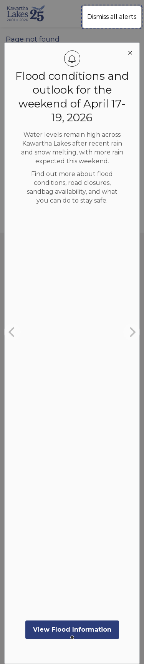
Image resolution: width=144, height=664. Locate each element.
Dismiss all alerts (111, 16)
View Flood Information (72, 629)
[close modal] (130, 52)
